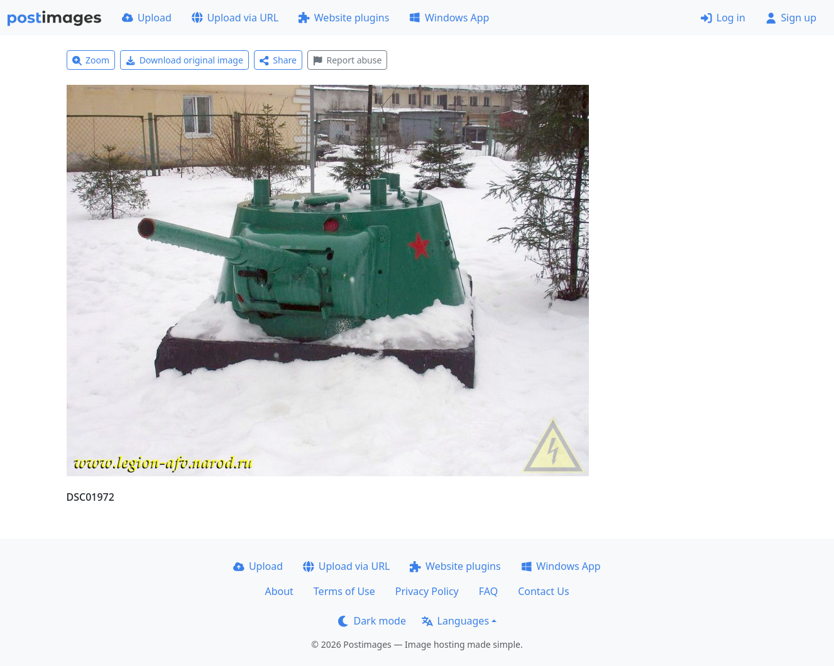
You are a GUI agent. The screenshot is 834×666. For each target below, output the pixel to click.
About (279, 591)
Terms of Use (344, 591)
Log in (723, 18)
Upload (147, 18)
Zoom (91, 60)
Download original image (184, 60)
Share (278, 60)
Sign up (790, 18)
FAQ (488, 591)
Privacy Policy (427, 591)
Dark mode (372, 621)
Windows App (449, 18)
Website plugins (344, 18)
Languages (455, 621)
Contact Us (543, 591)
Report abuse (347, 60)
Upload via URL (235, 18)
